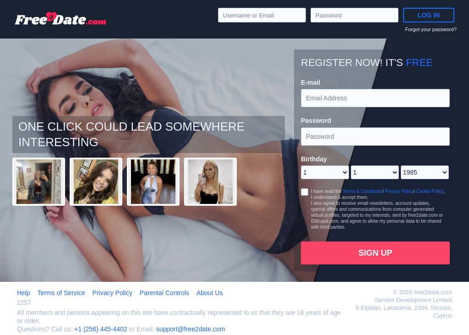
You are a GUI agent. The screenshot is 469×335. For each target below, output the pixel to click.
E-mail (310, 82)
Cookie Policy (429, 191)
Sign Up (375, 253)
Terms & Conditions (362, 191)
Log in (429, 15)
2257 (24, 302)
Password (316, 120)
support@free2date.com (190, 329)
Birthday (314, 159)
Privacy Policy (399, 191)
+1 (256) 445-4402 (100, 329)
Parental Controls (164, 293)
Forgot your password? (431, 29)
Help (23, 293)
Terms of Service (61, 293)
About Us (209, 293)
